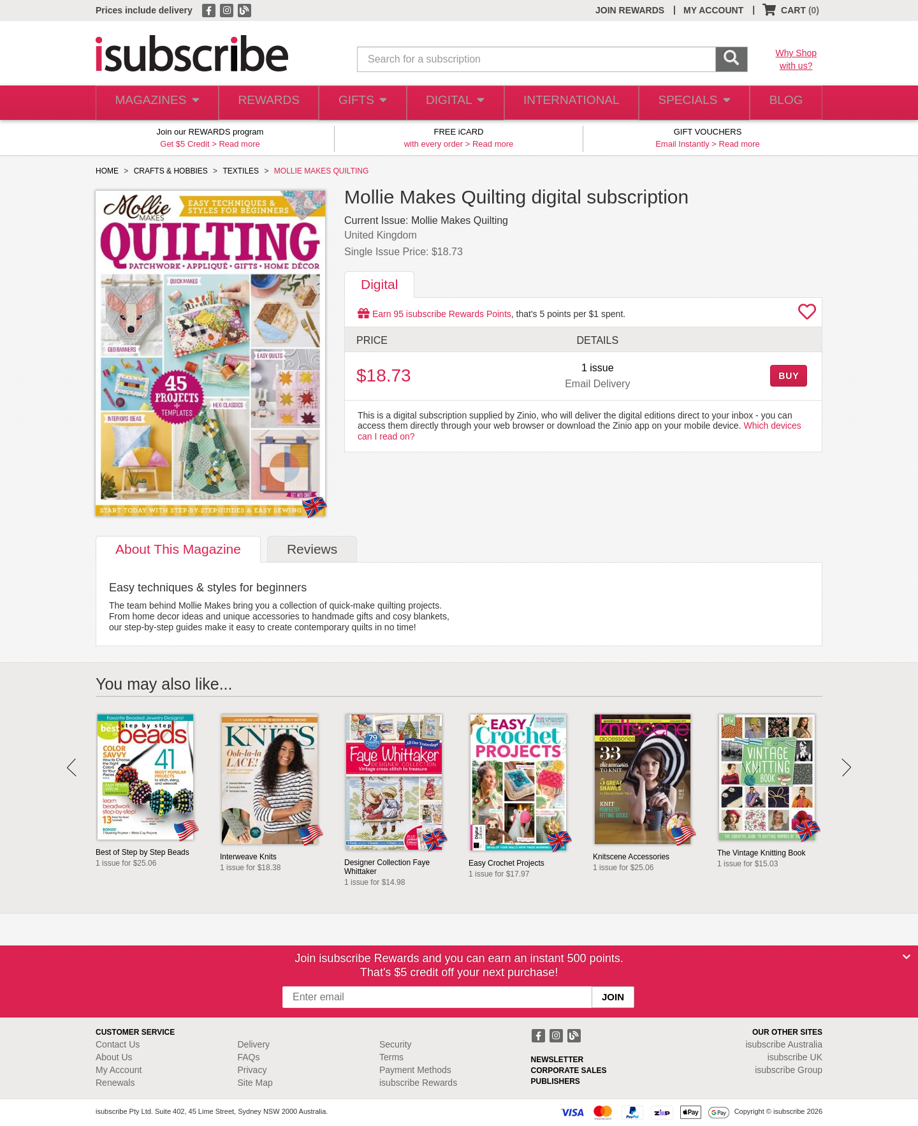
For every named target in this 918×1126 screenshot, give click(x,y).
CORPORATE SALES (569, 1070)
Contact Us (118, 1044)
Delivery (254, 1044)
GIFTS (361, 103)
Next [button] (846, 767)
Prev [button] (71, 767)
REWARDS (266, 103)
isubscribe (783, 1044)
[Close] (906, 956)
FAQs (249, 1057)
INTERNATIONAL (570, 103)
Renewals (115, 1083)
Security (395, 1044)
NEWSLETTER (557, 1059)
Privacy (252, 1070)
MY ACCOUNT (713, 10)
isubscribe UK (795, 1057)
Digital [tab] (379, 284)
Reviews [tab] (312, 549)
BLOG (783, 103)
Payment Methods (415, 1070)
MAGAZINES (155, 103)
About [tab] (178, 549)
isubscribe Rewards (418, 1083)
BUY (788, 376)
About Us (114, 1057)
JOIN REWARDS (629, 10)
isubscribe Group (788, 1070)
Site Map (255, 1083)
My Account (119, 1070)
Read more (239, 144)
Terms (391, 1057)
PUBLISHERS (555, 1081)
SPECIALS (690, 103)
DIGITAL (456, 103)
